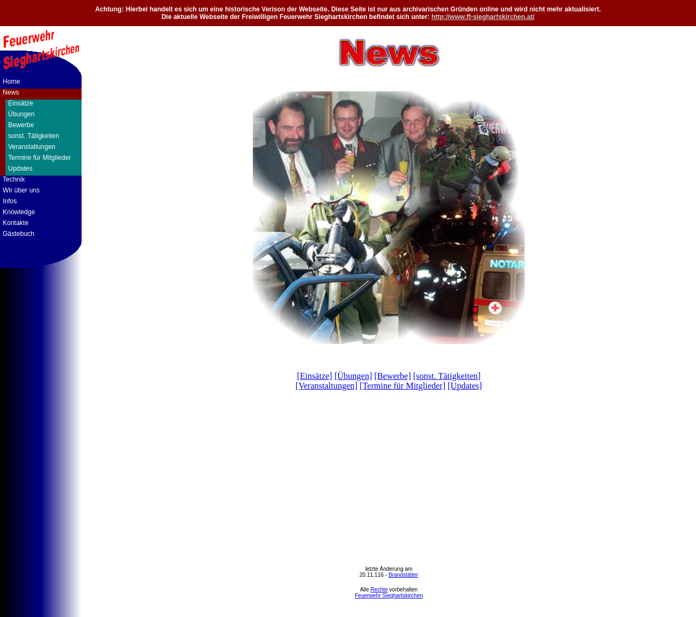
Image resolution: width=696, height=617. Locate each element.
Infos (10, 201)
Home (11, 81)
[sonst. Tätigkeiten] (447, 376)
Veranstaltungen (31, 147)
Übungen (21, 114)
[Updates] (465, 385)
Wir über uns (21, 190)
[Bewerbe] (392, 376)
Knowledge (19, 212)
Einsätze (20, 103)
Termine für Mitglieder (39, 157)
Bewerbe (21, 125)
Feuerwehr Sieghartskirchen (388, 596)
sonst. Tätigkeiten (33, 136)
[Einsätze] (314, 376)
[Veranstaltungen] (327, 385)
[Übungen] (353, 376)
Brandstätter (403, 575)
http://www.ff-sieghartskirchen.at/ (483, 17)
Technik (14, 179)
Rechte (379, 590)
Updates (20, 168)
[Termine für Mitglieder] (402, 385)
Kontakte (15, 223)
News (11, 92)
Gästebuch (18, 234)
